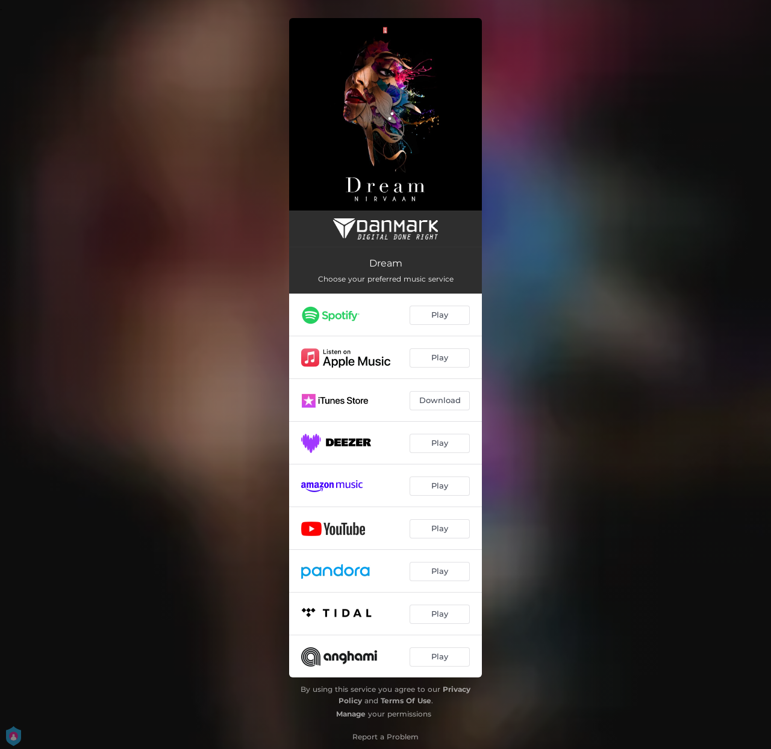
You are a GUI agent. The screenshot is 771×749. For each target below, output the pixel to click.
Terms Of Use (406, 700)
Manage (351, 713)
